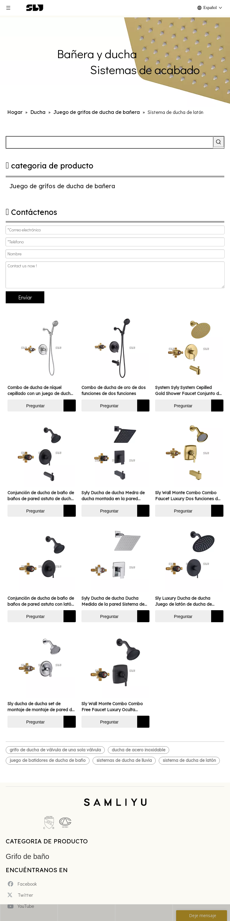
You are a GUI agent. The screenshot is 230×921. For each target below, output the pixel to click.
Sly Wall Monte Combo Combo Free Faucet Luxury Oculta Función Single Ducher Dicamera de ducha (114, 707)
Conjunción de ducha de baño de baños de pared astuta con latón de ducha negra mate (40, 601)
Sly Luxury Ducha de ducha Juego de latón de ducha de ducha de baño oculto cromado (187, 601)
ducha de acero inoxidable (138, 750)
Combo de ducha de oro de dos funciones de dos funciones (113, 390)
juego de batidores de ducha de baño (48, 760)
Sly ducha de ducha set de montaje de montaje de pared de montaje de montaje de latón (40, 707)
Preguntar (26, 405)
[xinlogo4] (115, 805)
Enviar (25, 297)
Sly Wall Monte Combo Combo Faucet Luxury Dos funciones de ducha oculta (187, 496)
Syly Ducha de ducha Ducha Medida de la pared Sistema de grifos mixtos (112, 601)
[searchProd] (109, 142)
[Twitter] (24, 891)
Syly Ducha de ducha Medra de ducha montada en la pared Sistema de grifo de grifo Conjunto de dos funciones (113, 496)
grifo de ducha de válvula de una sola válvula (55, 750)
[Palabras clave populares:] (218, 141)
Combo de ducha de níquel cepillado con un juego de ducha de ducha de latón (40, 391)
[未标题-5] (57, 823)
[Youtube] (24, 902)
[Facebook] (24, 879)
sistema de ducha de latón (189, 760)
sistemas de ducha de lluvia (124, 760)
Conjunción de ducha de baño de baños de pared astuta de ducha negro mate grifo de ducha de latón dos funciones (40, 496)
